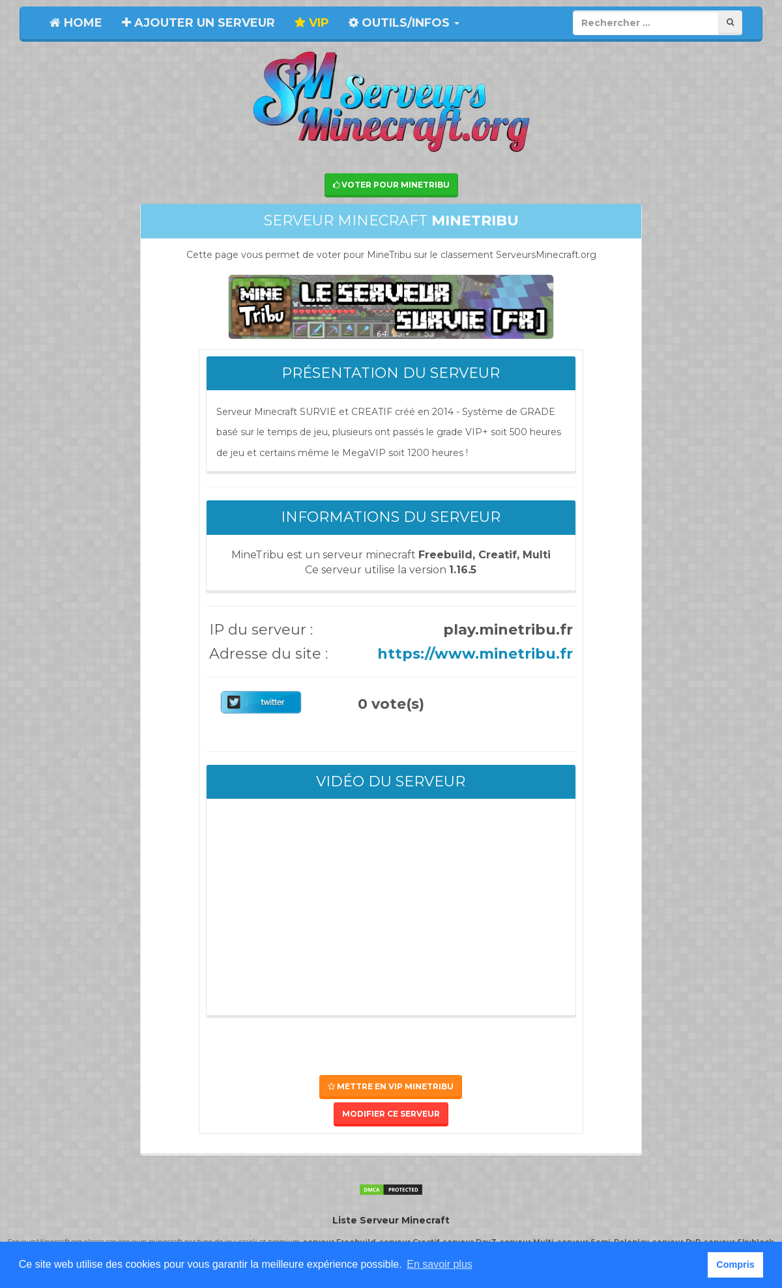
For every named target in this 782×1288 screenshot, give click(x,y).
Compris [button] (735, 1264)
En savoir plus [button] (439, 1264)
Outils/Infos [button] (404, 23)
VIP (312, 23)
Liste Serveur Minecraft (391, 1220)
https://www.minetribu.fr (475, 654)
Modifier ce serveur (391, 1114)
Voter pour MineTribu (391, 185)
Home (76, 23)
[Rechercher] (730, 22)
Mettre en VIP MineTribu (391, 1086)
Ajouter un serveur (198, 23)
